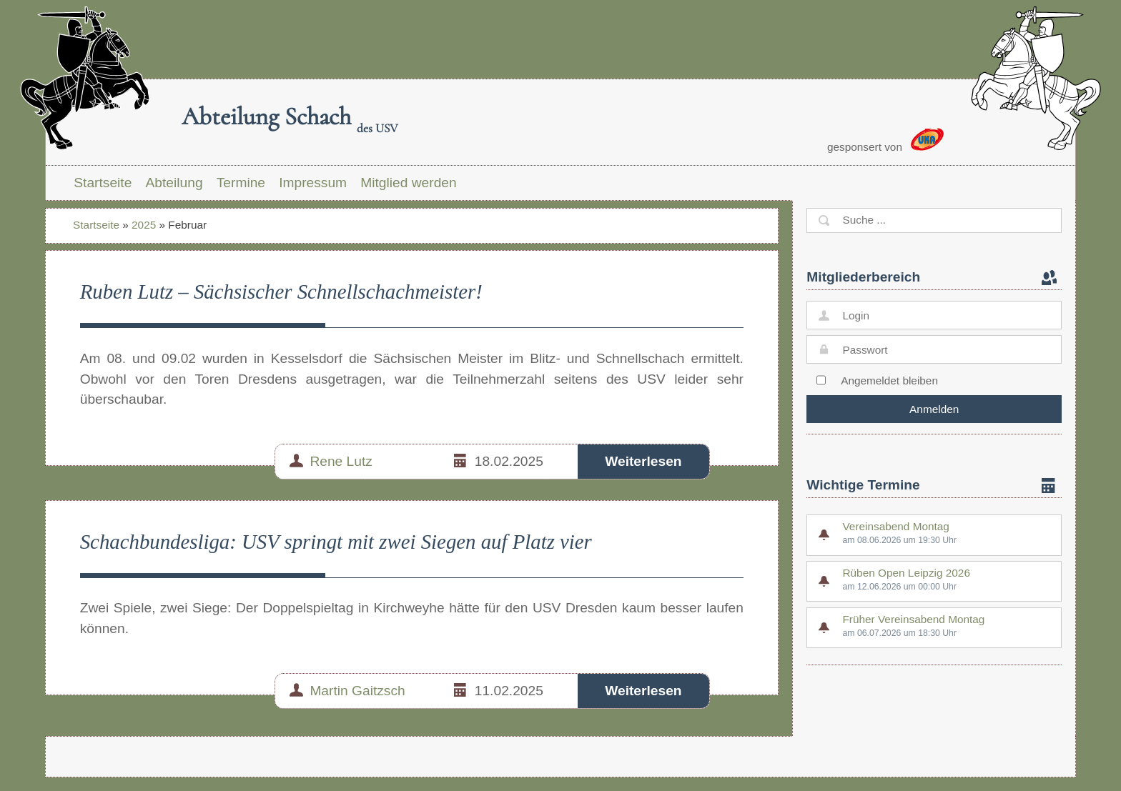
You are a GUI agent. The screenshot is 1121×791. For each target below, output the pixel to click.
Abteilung (174, 182)
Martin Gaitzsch (357, 690)
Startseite (103, 182)
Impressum (313, 182)
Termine (241, 182)
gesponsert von (885, 140)
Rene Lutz (341, 461)
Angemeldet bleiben (889, 380)
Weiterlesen (643, 461)
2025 (144, 225)
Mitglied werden (408, 182)
